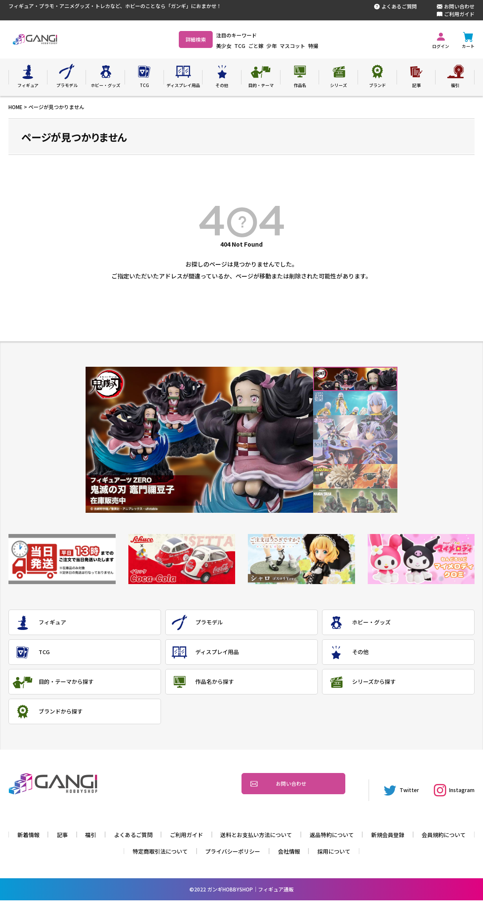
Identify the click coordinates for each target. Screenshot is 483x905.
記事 (85, 839)
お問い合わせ (456, 6)
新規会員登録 (427, 839)
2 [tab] (355, 403)
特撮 (335, 45)
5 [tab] (355, 476)
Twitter (390, 800)
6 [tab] (355, 500)
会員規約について (118, 856)
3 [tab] (355, 427)
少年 (294, 45)
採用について (371, 856)
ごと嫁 (278, 45)
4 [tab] (355, 451)
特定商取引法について (188, 856)
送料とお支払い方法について (288, 839)
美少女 (246, 45)
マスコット (315, 45)
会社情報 (324, 856)
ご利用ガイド (456, 14)
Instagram (450, 800)
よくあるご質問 (395, 6)
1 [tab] (355, 379)
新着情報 (50, 839)
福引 (114, 839)
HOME (15, 106)
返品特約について (368, 839)
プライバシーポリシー (265, 856)
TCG (262, 45)
